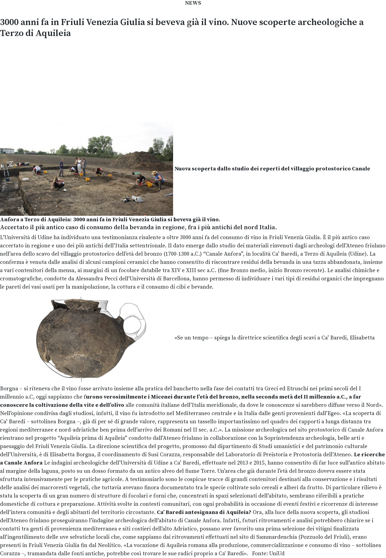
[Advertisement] (193, 79)
